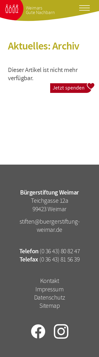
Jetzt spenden (72, 86)
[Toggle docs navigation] (84, 7)
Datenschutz (49, 297)
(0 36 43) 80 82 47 (60, 251)
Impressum (49, 289)
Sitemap (49, 306)
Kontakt (49, 281)
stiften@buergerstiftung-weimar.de (50, 226)
